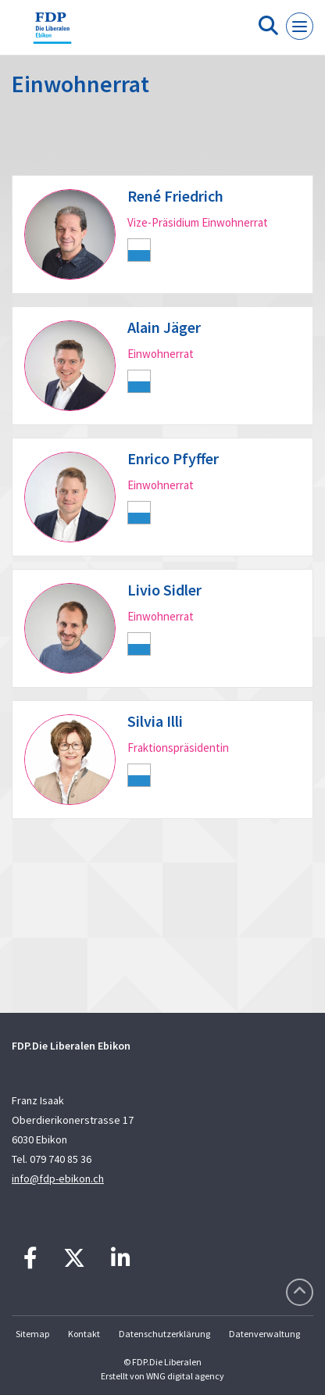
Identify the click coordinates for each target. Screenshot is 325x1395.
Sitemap (32, 1334)
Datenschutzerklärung (164, 1334)
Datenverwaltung (264, 1334)
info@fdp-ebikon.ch (58, 1178)
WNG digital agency (185, 1376)
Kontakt (84, 1334)
